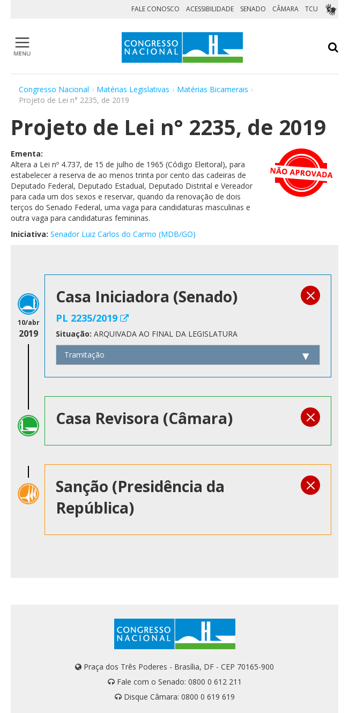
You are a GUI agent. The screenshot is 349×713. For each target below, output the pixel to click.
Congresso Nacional (54, 89)
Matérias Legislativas (132, 89)
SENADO (253, 8)
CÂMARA (285, 8)
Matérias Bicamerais (212, 89)
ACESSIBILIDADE (210, 8)
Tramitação (84, 355)
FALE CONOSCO (155, 8)
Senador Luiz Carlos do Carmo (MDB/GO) (123, 234)
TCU (311, 8)
